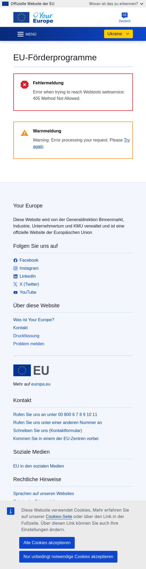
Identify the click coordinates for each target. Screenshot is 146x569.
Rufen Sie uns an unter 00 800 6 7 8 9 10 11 (55, 414)
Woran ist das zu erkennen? (116, 3)
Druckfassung (26, 335)
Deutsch (124, 17)
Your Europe (28, 206)
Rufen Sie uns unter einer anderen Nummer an (57, 422)
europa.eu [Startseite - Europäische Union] (40, 384)
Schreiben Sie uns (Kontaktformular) (47, 430)
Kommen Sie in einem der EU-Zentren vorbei (55, 438)
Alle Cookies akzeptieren (46, 542)
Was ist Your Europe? (33, 319)
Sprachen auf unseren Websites (43, 493)
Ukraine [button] (118, 34)
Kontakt (20, 327)
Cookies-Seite (59, 516)
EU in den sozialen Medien (38, 466)
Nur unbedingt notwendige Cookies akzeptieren (68, 556)
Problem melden (29, 344)
